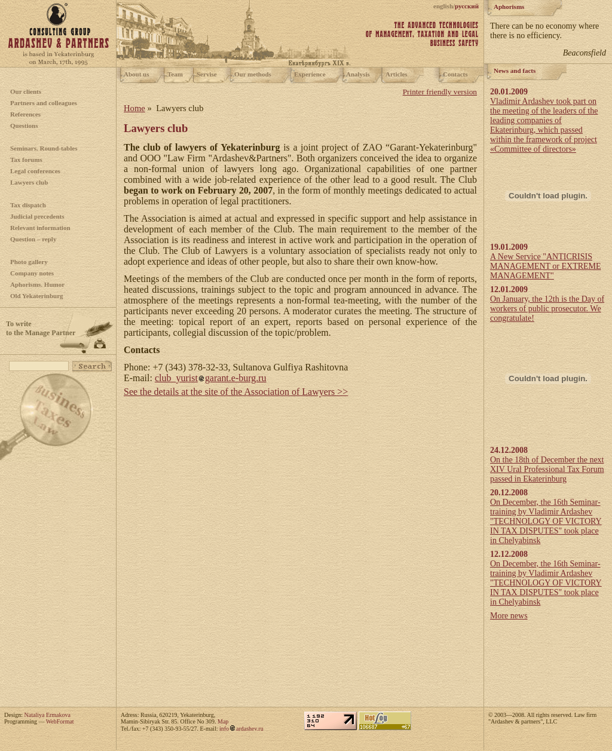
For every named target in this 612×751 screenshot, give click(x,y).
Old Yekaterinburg (36, 295)
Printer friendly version (440, 91)
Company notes (32, 273)
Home (134, 108)
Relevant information (40, 227)
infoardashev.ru (241, 728)
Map (223, 721)
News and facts (515, 70)
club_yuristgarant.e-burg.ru (211, 378)
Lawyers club (29, 182)
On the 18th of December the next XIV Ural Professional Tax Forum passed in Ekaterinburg (547, 469)
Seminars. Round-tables (43, 148)
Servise (207, 74)
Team (175, 74)
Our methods (252, 74)
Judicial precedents (37, 216)
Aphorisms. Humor (37, 284)
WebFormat (60, 721)
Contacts (455, 74)
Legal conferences (35, 170)
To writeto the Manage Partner (40, 328)
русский (467, 6)
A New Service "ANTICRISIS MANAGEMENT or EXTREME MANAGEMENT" (545, 266)
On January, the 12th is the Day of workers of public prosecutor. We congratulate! (547, 309)
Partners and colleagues (43, 102)
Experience (310, 74)
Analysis (358, 74)
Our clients (25, 91)
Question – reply (33, 239)
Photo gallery (29, 261)
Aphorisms (509, 6)
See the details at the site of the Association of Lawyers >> (236, 392)
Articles (396, 74)
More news (509, 615)
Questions (24, 125)
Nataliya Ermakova (48, 715)
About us (136, 74)
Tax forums (26, 159)
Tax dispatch (28, 205)
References (25, 114)
